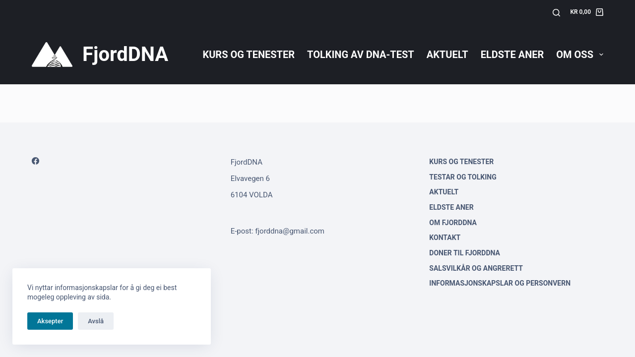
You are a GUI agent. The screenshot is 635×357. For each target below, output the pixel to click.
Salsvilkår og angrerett (476, 268)
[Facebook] (35, 161)
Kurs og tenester (248, 54)
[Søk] (556, 12)
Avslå (96, 321)
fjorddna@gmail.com (289, 231)
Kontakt (444, 237)
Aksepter (50, 321)
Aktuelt (447, 54)
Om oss (579, 54)
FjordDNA (125, 54)
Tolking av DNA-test (360, 54)
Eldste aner (512, 54)
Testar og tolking (462, 177)
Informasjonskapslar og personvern (500, 283)
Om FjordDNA (453, 223)
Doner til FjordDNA (464, 253)
